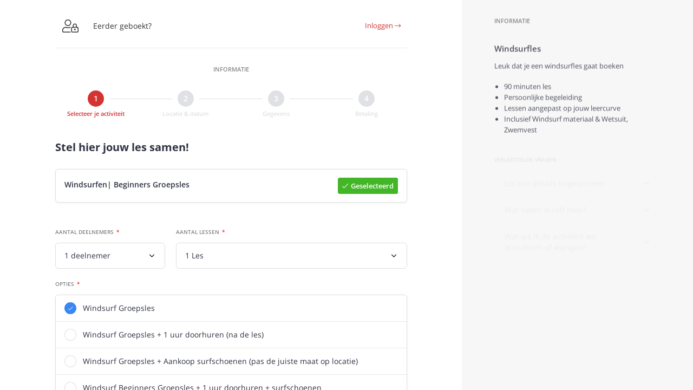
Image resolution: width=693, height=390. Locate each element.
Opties (64, 284)
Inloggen (383, 25)
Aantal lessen (197, 232)
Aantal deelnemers (84, 232)
